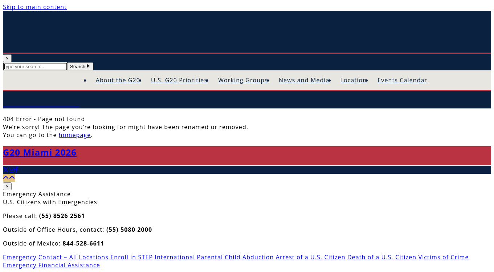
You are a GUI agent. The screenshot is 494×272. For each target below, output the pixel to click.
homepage (75, 135)
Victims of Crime (443, 257)
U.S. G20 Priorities (179, 80)
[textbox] (35, 66)
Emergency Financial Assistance (51, 265)
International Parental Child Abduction (214, 257)
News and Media (304, 80)
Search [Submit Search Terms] (80, 66)
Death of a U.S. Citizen (381, 257)
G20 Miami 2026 (40, 152)
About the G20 (118, 80)
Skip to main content (35, 7)
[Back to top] (9, 178)
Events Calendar (402, 80)
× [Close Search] (7, 58)
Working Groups (243, 80)
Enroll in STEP (131, 257)
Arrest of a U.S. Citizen (311, 257)
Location (353, 80)
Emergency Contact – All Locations (56, 257)
